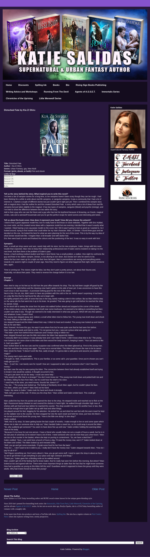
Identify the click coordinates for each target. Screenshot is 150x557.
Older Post (98, 489)
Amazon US (8, 176)
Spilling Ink (40, 85)
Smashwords (9, 184)
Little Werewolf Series (50, 98)
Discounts (23, 85)
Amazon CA (8, 181)
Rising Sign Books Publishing (91, 85)
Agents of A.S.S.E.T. (85, 92)
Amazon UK (9, 179)
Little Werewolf (75, 504)
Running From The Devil (56, 92)
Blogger (86, 549)
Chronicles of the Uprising (19, 98)
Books (56, 85)
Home (9, 85)
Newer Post (11, 489)
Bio (67, 85)
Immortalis (51, 504)
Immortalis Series (111, 92)
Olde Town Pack (62, 504)
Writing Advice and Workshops (21, 92)
